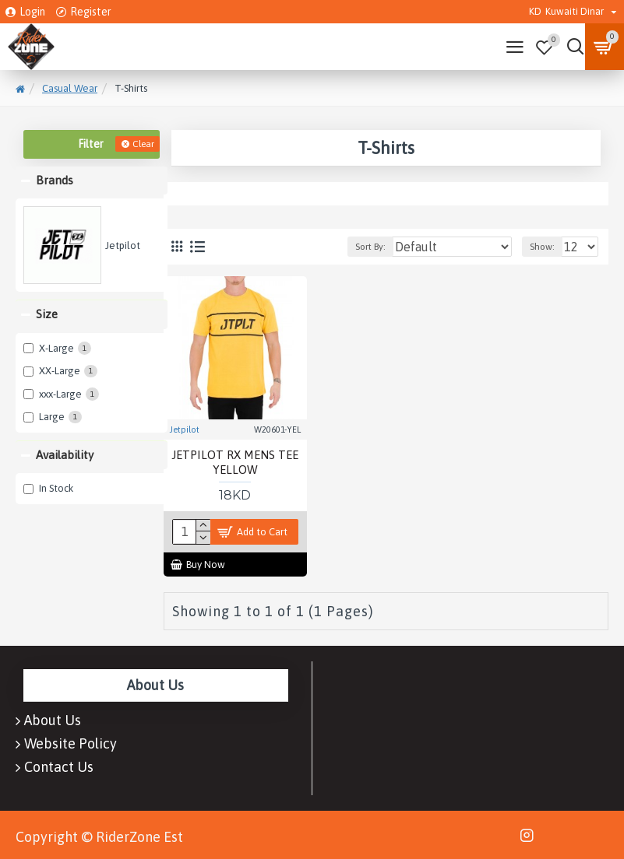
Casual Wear (69, 88)
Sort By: (370, 246)
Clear (143, 143)
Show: (542, 246)
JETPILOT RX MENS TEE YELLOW (234, 462)
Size (47, 314)
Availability (64, 454)
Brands (54, 180)
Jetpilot (184, 429)
